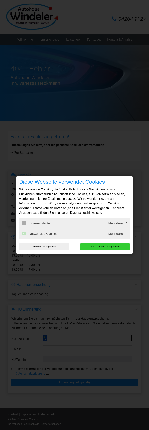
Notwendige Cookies (39, 233)
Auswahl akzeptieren (44, 246)
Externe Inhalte (36, 223)
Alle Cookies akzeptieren (105, 246)
